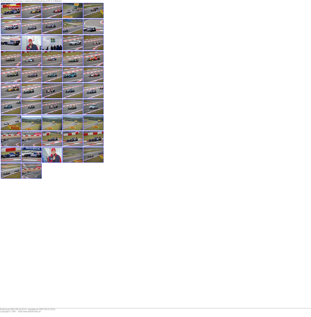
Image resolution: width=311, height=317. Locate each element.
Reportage (18, 1)
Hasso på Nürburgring (35, 1)
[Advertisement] (25, 244)
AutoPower (6, 1)
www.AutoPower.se (32, 311)
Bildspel (57, 1)
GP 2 (49, 1)
